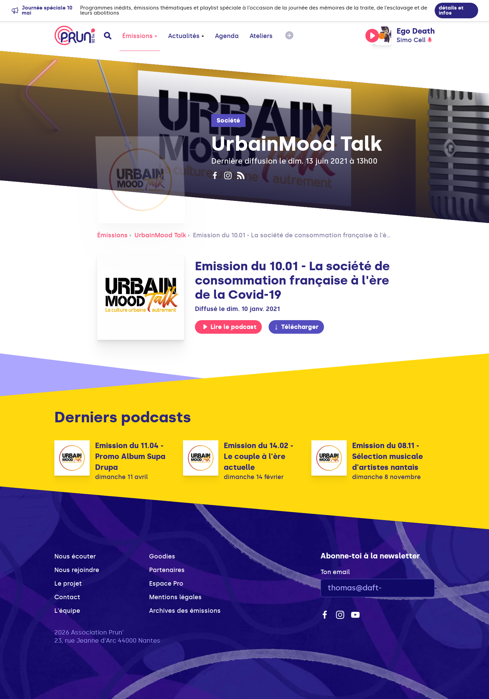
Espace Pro (166, 583)
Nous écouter (75, 556)
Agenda (227, 36)
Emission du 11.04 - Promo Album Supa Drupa (130, 456)
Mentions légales (175, 597)
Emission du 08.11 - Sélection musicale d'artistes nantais (387, 456)
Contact (67, 597)
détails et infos (451, 10)
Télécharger (296, 327)
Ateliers (261, 36)
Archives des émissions (185, 610)
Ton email (335, 572)
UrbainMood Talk (160, 235)
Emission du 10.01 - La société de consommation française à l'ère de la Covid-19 (315, 235)
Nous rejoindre (76, 570)
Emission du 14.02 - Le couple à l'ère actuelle (258, 456)
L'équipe (67, 610)
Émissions (139, 36)
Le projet (68, 583)
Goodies (162, 556)
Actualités (186, 36)
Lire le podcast (229, 327)
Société (228, 120)
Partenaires (167, 570)
